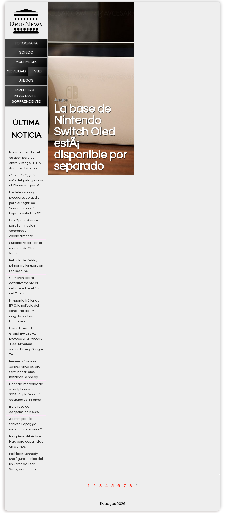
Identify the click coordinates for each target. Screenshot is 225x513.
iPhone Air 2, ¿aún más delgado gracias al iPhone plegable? (26, 180)
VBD (38, 71)
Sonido (26, 52)
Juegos (26, 80)
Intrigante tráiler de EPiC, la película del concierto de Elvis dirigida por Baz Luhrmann (24, 311)
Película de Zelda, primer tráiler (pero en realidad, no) (26, 266)
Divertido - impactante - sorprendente (26, 95)
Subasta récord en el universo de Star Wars (25, 248)
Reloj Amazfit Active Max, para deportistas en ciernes (26, 441)
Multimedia (26, 62)
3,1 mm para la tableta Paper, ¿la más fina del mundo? (25, 424)
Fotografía (26, 43)
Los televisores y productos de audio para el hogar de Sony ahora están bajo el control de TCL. (26, 203)
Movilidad (16, 71)
